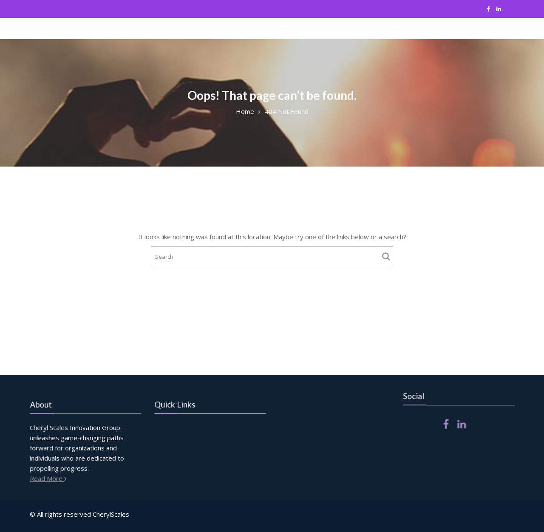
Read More (49, 478)
